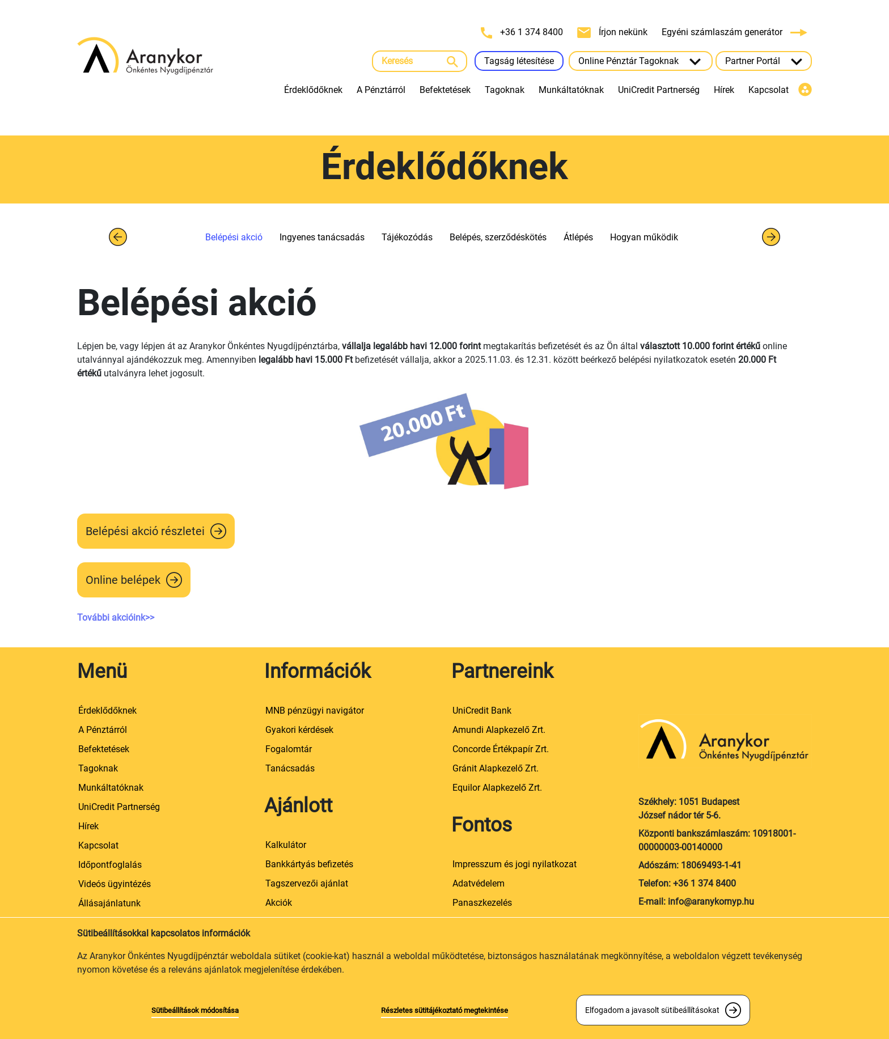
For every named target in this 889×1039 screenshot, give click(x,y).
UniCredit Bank (481, 710)
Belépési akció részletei (145, 531)
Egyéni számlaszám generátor (734, 32)
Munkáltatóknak (571, 89)
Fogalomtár (288, 749)
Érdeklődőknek (313, 89)
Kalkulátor (285, 844)
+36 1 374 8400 (523, 33)
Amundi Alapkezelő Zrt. (498, 729)
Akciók (278, 902)
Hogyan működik (644, 237)
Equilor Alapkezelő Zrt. (497, 787)
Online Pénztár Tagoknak (640, 61)
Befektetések (445, 89)
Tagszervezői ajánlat (306, 883)
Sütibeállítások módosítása (195, 1010)
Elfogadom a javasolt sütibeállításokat (652, 1010)
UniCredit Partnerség (659, 89)
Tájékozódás (407, 237)
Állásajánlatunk (109, 903)
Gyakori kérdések (299, 729)
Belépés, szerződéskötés (498, 237)
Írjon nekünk (613, 32)
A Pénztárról (381, 89)
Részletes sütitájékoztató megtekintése (444, 1010)
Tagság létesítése (519, 61)
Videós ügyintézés (114, 884)
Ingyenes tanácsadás (322, 237)
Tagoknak (504, 89)
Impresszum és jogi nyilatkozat (514, 864)
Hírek (724, 89)
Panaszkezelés (482, 902)
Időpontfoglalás (110, 864)
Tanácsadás (290, 768)
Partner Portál (763, 61)
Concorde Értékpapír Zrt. (500, 749)
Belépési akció (234, 237)
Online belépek (123, 580)
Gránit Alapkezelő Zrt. (495, 768)
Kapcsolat (768, 89)
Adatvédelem (478, 883)
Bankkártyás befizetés (309, 864)
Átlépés (578, 237)
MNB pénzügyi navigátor (314, 710)
